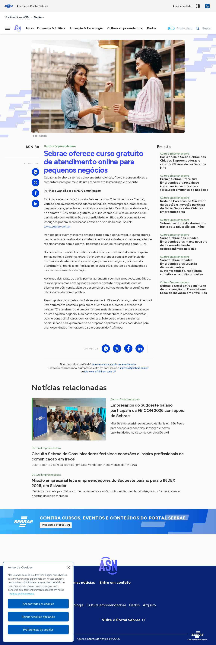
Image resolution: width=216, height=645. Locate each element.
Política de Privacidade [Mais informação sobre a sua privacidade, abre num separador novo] (21, 593)
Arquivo (149, 605)
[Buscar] (202, 28)
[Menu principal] (8, 28)
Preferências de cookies (38, 629)
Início (30, 28)
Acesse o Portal (54, 525)
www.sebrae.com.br (57, 226)
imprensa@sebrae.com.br (134, 368)
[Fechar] (69, 567)
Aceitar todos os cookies (38, 603)
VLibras (207, 6)
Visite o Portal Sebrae (123, 620)
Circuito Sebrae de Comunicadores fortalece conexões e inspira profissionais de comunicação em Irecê (108, 456)
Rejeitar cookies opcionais (38, 616)
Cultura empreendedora (106, 605)
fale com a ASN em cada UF (100, 371)
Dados (134, 605)
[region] (38, 602)
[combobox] (39, 17)
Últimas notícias (81, 582)
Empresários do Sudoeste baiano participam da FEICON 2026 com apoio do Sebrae (147, 410)
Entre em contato (115, 582)
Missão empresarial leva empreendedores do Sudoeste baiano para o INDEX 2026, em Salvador (103, 483)
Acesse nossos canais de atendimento (114, 364)
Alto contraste (198, 6)
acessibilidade (182, 6)
